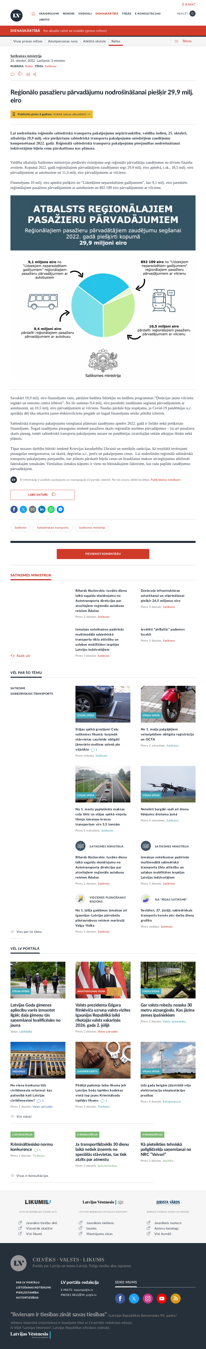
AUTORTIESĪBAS (27, 1298)
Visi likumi (34, 1234)
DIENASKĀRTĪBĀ (107, 14)
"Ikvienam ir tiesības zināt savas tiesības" (58, 1314)
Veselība (168, 1160)
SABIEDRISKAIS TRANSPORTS (31, 693)
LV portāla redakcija (80, 1282)
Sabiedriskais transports (53, 527)
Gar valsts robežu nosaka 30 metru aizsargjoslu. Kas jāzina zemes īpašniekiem (168, 1010)
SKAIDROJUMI (49, 14)
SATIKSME (17, 688)
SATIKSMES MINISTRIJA (30, 575)
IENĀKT (190, 4)
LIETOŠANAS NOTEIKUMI (33, 1287)
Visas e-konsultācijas (32, 1175)
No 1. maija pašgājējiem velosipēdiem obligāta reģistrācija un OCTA (167, 734)
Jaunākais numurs (168, 1223)
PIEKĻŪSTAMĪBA (27, 1292)
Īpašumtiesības (107, 1166)
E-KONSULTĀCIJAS (148, 14)
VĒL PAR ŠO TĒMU (26, 672)
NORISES (69, 14)
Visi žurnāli (162, 1234)
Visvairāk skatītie (39, 1228)
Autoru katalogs (166, 1228)
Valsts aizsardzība (174, 1021)
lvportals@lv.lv (83, 1290)
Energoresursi (172, 1101)
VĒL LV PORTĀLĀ (25, 948)
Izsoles (92, 1228)
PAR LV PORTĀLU (27, 1282)
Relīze (29, 66)
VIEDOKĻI (85, 14)
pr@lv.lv (91, 1295)
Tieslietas (104, 1106)
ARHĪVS (44, 20)
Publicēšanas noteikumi (165, 480)
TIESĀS (126, 14)
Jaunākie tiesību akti (41, 1223)
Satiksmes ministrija (26, 56)
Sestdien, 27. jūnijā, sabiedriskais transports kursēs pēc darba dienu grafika (167, 915)
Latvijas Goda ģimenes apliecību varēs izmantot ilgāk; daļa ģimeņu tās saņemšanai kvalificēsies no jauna (35, 1015)
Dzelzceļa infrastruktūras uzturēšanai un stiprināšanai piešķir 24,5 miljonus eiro (162, 595)
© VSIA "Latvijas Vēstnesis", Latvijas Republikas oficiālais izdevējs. (60, 1327)
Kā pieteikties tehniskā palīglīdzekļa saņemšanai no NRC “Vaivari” (166, 1149)
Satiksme (51, 66)
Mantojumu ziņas (100, 1234)
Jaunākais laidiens (100, 1223)
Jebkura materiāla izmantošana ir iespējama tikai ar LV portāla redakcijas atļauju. (71, 1322)
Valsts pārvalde (108, 1031)
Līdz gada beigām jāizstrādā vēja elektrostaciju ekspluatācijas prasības (166, 1090)
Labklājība (25, 1031)
